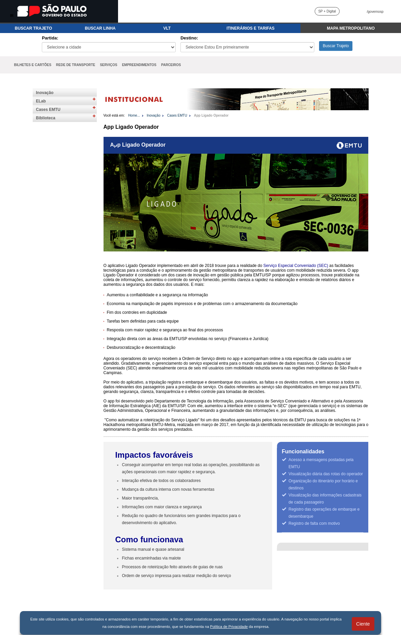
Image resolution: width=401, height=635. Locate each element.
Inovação (45, 92)
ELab (41, 101)
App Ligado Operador (211, 115)
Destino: (189, 37)
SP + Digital (327, 11)
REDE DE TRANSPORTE (75, 65)
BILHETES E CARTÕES (33, 65)
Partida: (50, 37)
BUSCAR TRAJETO (33, 28)
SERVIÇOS (108, 65)
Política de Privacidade (229, 627)
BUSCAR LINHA (100, 28)
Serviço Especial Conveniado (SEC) (295, 265)
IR (11, 16)
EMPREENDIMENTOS (139, 65)
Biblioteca (45, 118)
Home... (134, 115)
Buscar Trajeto (336, 45)
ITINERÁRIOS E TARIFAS (251, 28)
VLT (167, 28)
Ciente (363, 624)
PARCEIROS (171, 65)
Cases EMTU (48, 109)
